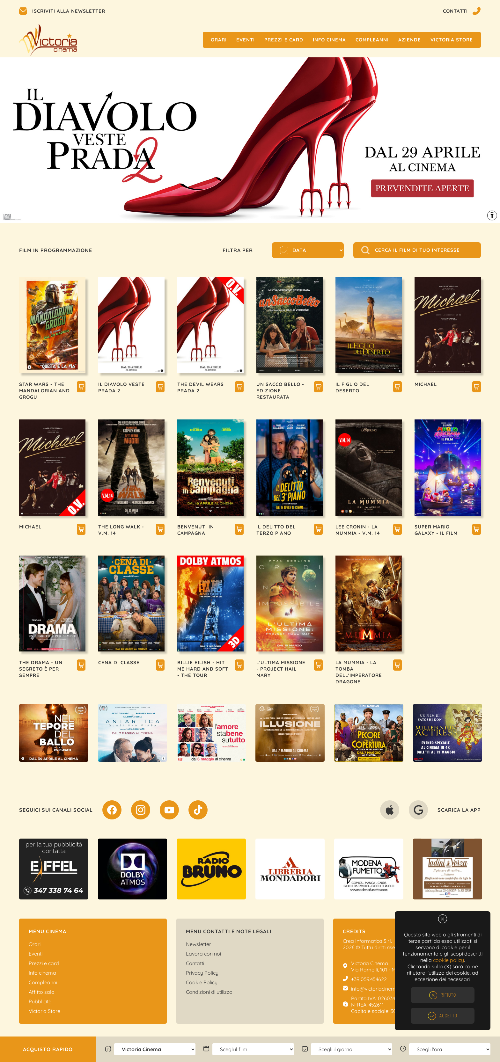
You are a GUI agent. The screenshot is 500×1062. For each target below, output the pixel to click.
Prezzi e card (44, 963)
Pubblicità (40, 1001)
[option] (250, 140)
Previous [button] (16, 140)
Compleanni (372, 40)
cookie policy (448, 960)
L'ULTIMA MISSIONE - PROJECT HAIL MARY (280, 668)
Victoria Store (451, 40)
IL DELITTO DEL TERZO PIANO (276, 530)
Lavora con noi (203, 953)
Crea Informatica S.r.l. (367, 941)
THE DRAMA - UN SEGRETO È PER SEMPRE (40, 668)
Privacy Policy (202, 973)
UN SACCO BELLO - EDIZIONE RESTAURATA (280, 390)
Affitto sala (42, 992)
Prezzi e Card (283, 40)
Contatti (195, 963)
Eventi (245, 40)
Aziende (409, 40)
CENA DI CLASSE (119, 662)
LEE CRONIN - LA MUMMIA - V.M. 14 (357, 530)
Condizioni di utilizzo (209, 992)
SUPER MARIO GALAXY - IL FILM (436, 530)
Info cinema (329, 40)
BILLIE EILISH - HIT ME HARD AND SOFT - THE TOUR (202, 668)
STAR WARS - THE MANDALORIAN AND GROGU (44, 390)
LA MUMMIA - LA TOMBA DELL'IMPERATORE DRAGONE (358, 672)
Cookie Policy (201, 982)
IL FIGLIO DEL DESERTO (352, 387)
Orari (219, 40)
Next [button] (484, 140)
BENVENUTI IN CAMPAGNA (195, 530)
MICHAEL (426, 384)
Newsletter (198, 944)
